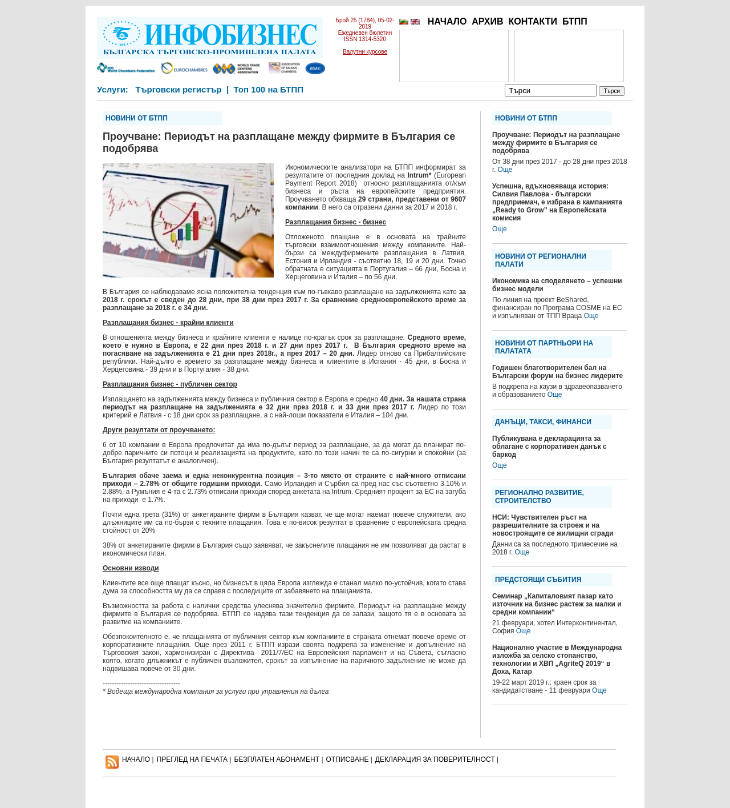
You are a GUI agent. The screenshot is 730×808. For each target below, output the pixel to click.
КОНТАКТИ (532, 21)
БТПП (574, 21)
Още (505, 170)
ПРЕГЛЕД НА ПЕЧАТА (192, 759)
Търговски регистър (178, 89)
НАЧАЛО (447, 21)
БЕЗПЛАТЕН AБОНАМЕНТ (277, 759)
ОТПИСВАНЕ (347, 759)
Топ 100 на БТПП (269, 89)
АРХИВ (487, 21)
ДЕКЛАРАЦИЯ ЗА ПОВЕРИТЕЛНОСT (435, 759)
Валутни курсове (365, 52)
